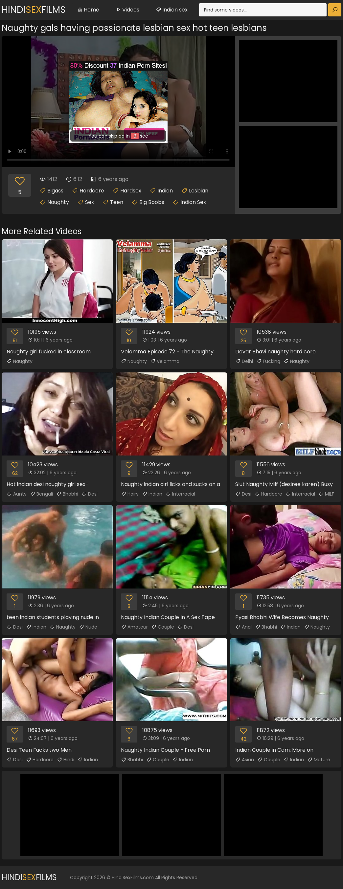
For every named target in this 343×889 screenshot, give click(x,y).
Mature (318, 759)
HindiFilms (34, 9)
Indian (165, 190)
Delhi (244, 361)
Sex (89, 202)
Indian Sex (193, 202)
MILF (326, 494)
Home (88, 9)
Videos (127, 9)
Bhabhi (67, 494)
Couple (162, 627)
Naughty (58, 202)
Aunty (17, 494)
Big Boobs (151, 202)
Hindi (65, 759)
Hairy (130, 494)
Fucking (268, 361)
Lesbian (198, 190)
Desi (89, 494)
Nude (88, 627)
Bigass (55, 190)
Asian (244, 759)
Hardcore (92, 190)
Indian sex (172, 9)
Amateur (134, 627)
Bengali (41, 494)
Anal (243, 627)
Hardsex (130, 190)
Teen (116, 202)
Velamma (164, 361)
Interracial (180, 494)
